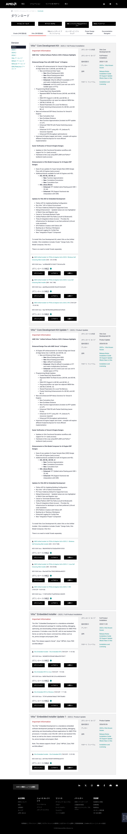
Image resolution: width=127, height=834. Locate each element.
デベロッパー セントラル (63, 802)
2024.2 (14, 53)
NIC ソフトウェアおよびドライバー (77, 25)
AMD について (22, 802)
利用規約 (24, 823)
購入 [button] (66, 4)
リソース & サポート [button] (53, 4)
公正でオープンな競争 (67, 823)
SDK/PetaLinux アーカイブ (18, 68)
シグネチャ (54, 273)
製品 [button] (23, 4)
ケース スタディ (60, 807)
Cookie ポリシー (90, 823)
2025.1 (14, 50)
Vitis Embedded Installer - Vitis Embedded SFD (48, 651)
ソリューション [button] (35, 4)
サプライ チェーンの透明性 (50, 823)
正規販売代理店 (79, 805)
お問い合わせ (22, 813)
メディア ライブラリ (43, 810)
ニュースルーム (41, 804)
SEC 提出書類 (97, 813)
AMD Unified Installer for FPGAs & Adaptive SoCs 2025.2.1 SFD (52, 587)
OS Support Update (105, 76)
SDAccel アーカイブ (18, 64)
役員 (19, 805)
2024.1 (14, 55)
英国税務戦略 (79, 823)
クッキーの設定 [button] (101, 823)
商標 (39, 823)
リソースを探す (60, 813)
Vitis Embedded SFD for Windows (44, 692)
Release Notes (104, 71)
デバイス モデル (50, 24)
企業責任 (20, 807)
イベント (39, 807)
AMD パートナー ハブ (81, 802)
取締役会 (96, 807)
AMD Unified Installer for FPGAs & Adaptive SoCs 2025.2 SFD (52, 302)
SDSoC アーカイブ (18, 61)
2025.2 (14, 47)
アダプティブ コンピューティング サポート (25, 11)
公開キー (70, 273)
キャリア (20, 810)
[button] (104, 4)
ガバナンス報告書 (98, 810)
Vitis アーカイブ (17, 58)
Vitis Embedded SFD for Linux (42, 672)
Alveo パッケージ (104, 24)
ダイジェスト (38, 273)
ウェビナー (59, 810)
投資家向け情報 (98, 802)
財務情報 (96, 805)
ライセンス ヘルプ (23, 24)
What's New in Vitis (105, 78)
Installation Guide (105, 74)
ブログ (58, 805)
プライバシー (32, 823)
